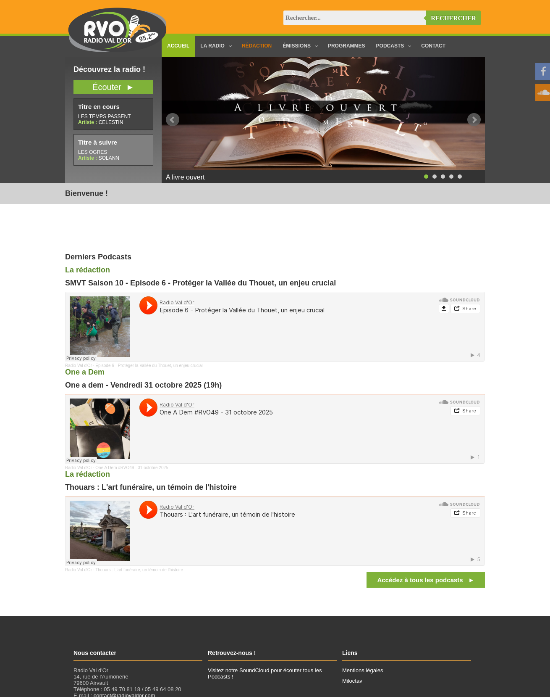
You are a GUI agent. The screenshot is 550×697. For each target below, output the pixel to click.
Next (474, 120)
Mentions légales (362, 670)
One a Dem (85, 372)
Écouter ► (113, 87)
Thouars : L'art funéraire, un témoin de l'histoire (139, 570)
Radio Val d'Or (78, 365)
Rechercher (453, 18)
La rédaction (87, 270)
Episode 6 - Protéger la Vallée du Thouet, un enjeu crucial (148, 365)
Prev (172, 120)
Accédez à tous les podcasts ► (425, 579)
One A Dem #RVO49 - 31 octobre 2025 (131, 467)
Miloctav (352, 681)
